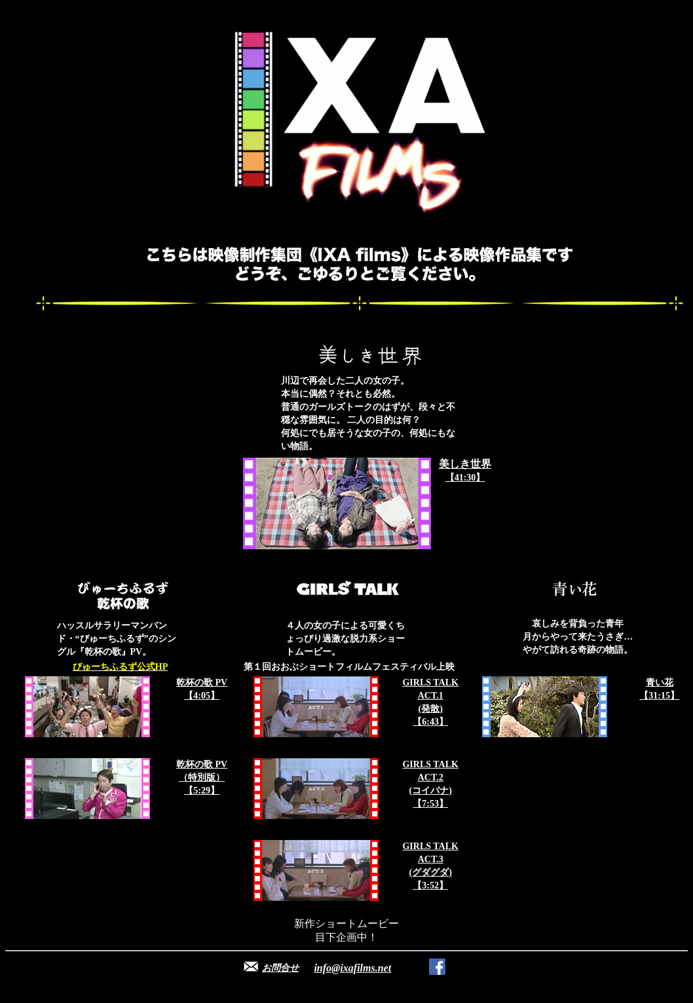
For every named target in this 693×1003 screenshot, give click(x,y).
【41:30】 (465, 478)
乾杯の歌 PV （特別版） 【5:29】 (201, 777)
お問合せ (280, 968)
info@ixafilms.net (352, 968)
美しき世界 (465, 463)
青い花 (659, 682)
